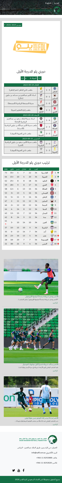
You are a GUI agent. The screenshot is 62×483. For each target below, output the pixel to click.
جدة (41, 97)
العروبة (54, 150)
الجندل (54, 134)
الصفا (41, 120)
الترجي (54, 144)
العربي (55, 110)
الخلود (41, 110)
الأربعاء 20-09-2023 (31, 115)
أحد (41, 90)
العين (55, 120)
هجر (41, 150)
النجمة (41, 134)
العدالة (54, 127)
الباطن (55, 90)
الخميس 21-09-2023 (31, 138)
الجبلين (54, 97)
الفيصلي (55, 103)
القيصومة (41, 127)
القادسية (41, 103)
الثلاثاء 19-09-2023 (31, 85)
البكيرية (41, 144)
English (48, 3)
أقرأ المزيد (55, 303)
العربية (56, 3)
